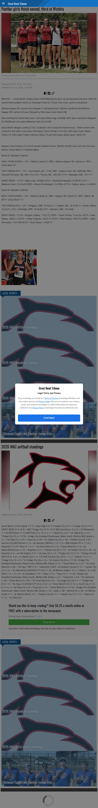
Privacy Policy (44, 401)
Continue (49, 418)
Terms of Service (51, 398)
